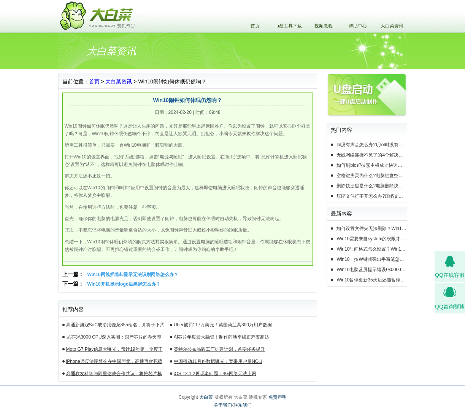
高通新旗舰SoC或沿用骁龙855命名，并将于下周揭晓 (115, 326)
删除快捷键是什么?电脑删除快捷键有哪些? (371, 186)
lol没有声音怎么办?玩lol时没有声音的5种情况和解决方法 (371, 144)
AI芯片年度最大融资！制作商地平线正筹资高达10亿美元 (221, 338)
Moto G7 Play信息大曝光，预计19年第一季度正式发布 (114, 350)
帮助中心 (358, 26)
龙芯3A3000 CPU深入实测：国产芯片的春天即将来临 (113, 338)
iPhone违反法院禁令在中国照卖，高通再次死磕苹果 (114, 362)
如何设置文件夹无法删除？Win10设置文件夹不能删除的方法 (371, 228)
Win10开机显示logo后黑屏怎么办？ (124, 284)
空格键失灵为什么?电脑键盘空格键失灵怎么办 (371, 175)
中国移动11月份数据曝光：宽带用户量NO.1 (218, 361)
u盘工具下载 (289, 26)
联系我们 (242, 405)
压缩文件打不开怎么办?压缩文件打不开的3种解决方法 (371, 196)
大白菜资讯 (392, 26)
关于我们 (223, 405)
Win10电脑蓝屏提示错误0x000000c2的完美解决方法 (371, 269)
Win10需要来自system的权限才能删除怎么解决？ (371, 238)
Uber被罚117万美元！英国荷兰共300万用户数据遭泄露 (223, 326)
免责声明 (277, 397)
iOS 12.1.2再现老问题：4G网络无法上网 (215, 373)
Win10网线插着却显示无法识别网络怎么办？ (132, 274)
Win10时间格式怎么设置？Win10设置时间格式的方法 (371, 249)
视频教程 (323, 26)
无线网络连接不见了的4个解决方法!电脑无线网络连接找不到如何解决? (371, 155)
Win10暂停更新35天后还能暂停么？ (371, 280)
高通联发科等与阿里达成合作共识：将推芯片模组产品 (114, 375)
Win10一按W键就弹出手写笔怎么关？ (371, 259)
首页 (255, 26)
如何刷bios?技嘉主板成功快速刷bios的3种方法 (371, 165)
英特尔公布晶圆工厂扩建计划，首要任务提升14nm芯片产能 (219, 350)
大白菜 (206, 397)
